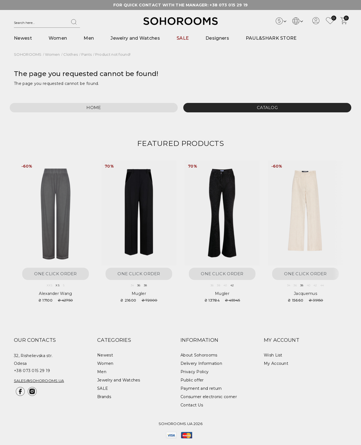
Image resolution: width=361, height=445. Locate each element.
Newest (23, 38)
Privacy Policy (194, 371)
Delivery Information (201, 363)
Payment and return (201, 388)
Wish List (273, 355)
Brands (104, 396)
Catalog (267, 107)
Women (58, 38)
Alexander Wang (55, 293)
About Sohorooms (198, 355)
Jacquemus (305, 293)
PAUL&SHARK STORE (271, 38)
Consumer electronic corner (208, 396)
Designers (217, 38)
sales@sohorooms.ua (39, 380)
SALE (183, 38)
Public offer (192, 380)
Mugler (139, 293)
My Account (276, 363)
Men (89, 38)
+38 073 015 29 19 (229, 4)
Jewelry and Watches (135, 38)
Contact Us (191, 405)
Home (93, 107)
